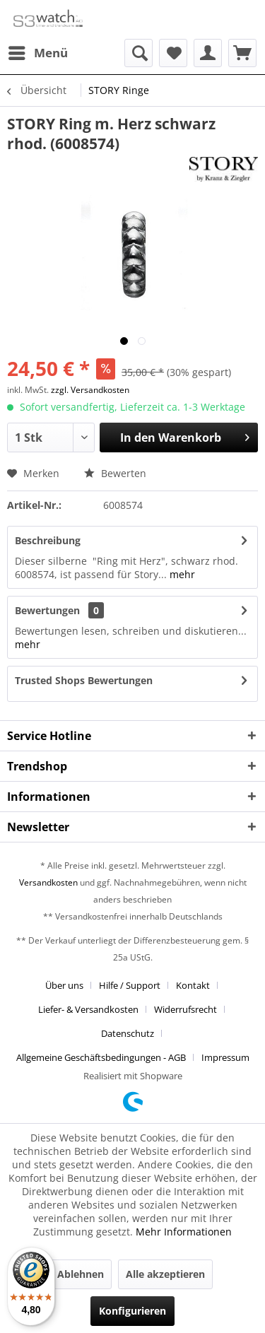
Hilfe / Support (129, 985)
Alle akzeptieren (165, 1274)
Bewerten (115, 473)
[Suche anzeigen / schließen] (138, 53)
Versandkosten (48, 882)
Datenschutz (127, 1033)
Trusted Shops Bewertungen (84, 680)
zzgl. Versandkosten (90, 390)
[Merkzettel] (173, 53)
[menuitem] (37, 53)
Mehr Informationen (184, 1231)
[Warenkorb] (242, 53)
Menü (38, 51)
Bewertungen (47, 610)
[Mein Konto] (208, 53)
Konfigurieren (132, 1310)
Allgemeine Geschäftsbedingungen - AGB (101, 1057)
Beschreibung (48, 540)
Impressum (225, 1057)
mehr (181, 574)
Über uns (64, 985)
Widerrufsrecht (185, 1009)
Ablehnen (80, 1274)
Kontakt (193, 985)
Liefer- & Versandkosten (88, 1009)
